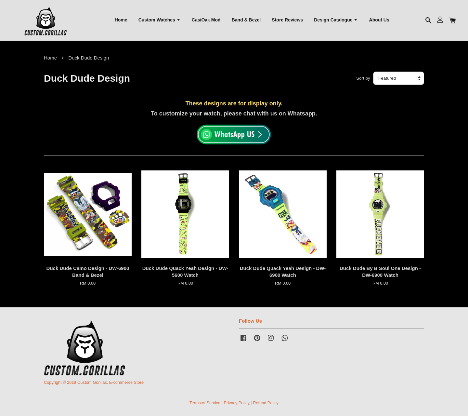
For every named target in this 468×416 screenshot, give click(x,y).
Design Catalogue (336, 19)
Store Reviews (287, 19)
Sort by (363, 78)
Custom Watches (159, 19)
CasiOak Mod (206, 19)
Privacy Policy (236, 402)
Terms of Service (204, 402)
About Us (379, 19)
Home (121, 19)
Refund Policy (266, 402)
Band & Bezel (246, 19)
